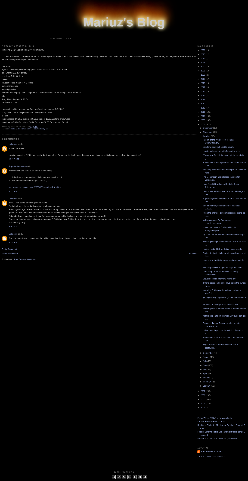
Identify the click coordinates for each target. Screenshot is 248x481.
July (205, 361)
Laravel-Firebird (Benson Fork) (211, 421)
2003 (203, 407)
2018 (203, 83)
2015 (203, 95)
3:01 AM (13, 191)
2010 (203, 116)
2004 (203, 403)
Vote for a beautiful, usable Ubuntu (218, 147)
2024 (203, 58)
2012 (203, 108)
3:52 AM (13, 242)
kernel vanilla (27, 129)
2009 (203, 120)
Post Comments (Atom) (25, 259)
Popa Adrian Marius (18, 166)
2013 (203, 104)
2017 (203, 87)
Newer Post (7, 253)
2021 (203, 71)
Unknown (13, 144)
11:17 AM (14, 159)
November (208, 132)
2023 (203, 62)
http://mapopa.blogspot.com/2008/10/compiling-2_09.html (35, 187)
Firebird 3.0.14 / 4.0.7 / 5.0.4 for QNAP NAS (217, 438)
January (207, 386)
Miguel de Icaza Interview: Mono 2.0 (219, 279)
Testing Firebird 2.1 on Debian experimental (222, 249)
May (205, 369)
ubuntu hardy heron (42, 129)
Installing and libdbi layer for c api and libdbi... (223, 267)
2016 (203, 91)
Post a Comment (9, 249)
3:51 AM (13, 226)
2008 (203, 124)
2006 (203, 395)
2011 (203, 112)
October (207, 136)
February (207, 382)
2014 (203, 99)
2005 (203, 399)
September (208, 353)
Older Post (192, 253)
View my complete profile (211, 456)
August (206, 357)
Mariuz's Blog (124, 22)
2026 (203, 50)
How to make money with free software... (221, 151)
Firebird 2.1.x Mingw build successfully (220, 304)
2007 (203, 391)
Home (15, 253)
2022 (203, 66)
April (205, 373)
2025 (203, 54)
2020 (203, 75)
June (205, 365)
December (208, 128)
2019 (203, 79)
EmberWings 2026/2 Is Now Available (214, 418)
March (206, 377)
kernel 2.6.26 (14, 129)
